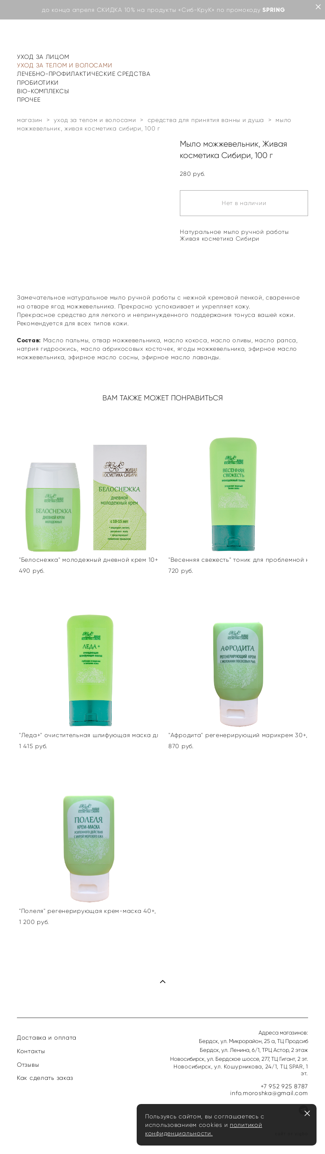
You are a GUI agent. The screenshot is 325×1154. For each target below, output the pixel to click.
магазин (29, 120)
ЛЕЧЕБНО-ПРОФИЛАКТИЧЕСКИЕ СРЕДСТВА (84, 74)
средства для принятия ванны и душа (206, 120)
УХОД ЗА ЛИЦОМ (43, 57)
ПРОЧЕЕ (28, 99)
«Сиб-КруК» (196, 10)
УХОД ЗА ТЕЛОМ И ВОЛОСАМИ (64, 65)
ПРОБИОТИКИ (38, 82)
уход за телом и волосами (95, 120)
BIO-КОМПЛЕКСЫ (43, 91)
